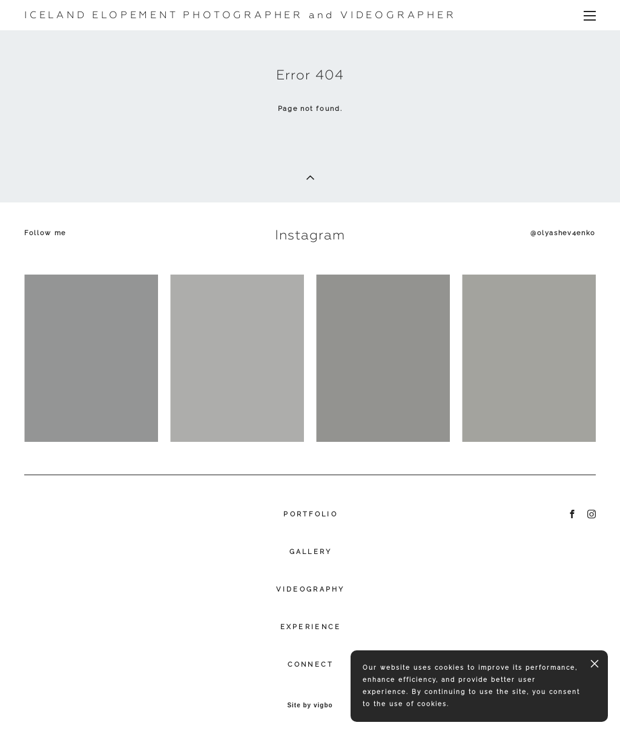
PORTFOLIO (310, 514)
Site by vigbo (309, 705)
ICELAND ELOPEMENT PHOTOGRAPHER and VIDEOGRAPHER (240, 15)
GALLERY (310, 552)
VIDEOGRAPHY (310, 589)
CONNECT (311, 665)
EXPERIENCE (310, 627)
